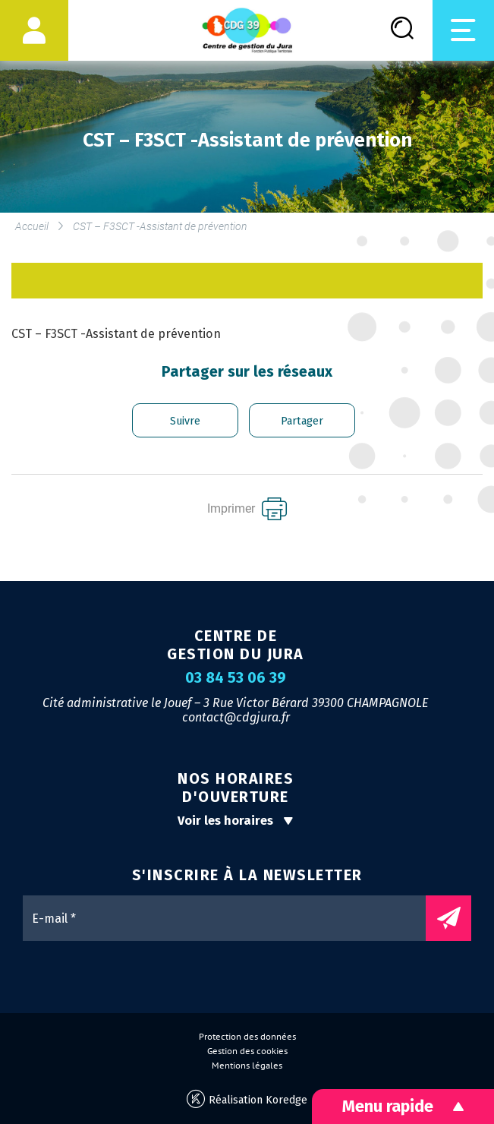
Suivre (185, 421)
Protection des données (247, 1036)
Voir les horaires (236, 820)
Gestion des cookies (247, 1051)
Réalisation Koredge (247, 1099)
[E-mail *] (232, 918)
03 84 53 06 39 (235, 678)
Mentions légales (247, 1065)
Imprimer (247, 508)
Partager (302, 421)
